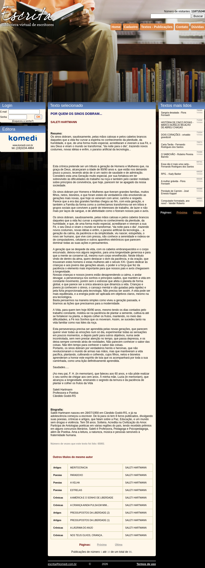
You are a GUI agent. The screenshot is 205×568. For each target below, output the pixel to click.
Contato (182, 27)
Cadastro (131, 27)
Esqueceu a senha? (23, 121)
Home (116, 27)
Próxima (102, 544)
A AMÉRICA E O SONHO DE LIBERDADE (91, 497)
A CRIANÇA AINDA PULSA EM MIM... (89, 505)
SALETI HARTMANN (136, 467)
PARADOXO (76, 475)
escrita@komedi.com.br (62, 564)
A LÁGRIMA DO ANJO (81, 528)
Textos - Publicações (156, 27)
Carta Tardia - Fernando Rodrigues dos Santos (173, 145)
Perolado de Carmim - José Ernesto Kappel (175, 192)
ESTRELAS (76, 490)
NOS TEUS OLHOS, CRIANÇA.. (86, 535)
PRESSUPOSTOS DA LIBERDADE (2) (90, 512)
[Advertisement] (72, 66)
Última (119, 544)
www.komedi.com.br (23, 145)
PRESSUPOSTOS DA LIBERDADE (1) (90, 520)
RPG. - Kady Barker (171, 174)
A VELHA (75, 482)
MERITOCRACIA (79, 467)
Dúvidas (198, 27)
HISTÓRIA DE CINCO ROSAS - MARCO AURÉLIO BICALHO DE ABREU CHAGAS (177, 125)
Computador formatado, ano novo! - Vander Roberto (175, 202)
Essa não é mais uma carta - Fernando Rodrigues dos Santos (177, 165)
